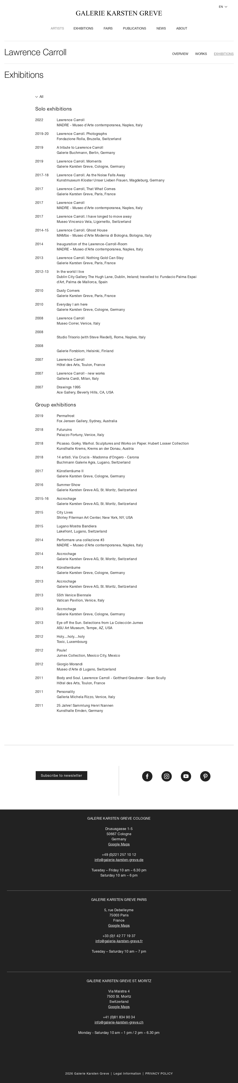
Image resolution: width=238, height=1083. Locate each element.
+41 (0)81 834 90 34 (119, 1017)
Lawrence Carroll (35, 53)
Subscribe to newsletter (61, 776)
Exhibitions (83, 28)
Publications (134, 28)
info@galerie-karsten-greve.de (119, 860)
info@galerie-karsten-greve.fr (119, 941)
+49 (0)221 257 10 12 (119, 855)
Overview (180, 54)
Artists (57, 28)
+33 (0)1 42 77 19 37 (119, 936)
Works (201, 54)
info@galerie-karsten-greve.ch (119, 1023)
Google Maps (119, 845)
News (161, 28)
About (181, 28)
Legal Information (127, 1073)
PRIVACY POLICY (159, 1073)
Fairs (108, 28)
